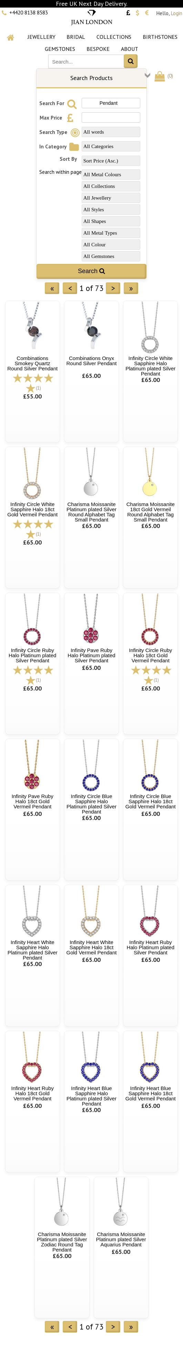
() (163, 75)
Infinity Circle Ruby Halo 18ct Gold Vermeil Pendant (150, 655)
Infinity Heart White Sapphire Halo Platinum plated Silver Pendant (33, 950)
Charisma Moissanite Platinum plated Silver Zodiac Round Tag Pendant (62, 1242)
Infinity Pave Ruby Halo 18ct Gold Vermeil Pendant (32, 801)
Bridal (76, 36)
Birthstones (160, 36)
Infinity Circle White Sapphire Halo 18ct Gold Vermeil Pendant (32, 509)
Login (176, 13)
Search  (91, 271)
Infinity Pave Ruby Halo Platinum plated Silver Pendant (91, 655)
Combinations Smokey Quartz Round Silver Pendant (32, 363)
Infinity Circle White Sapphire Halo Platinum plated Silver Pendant (150, 366)
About (129, 48)
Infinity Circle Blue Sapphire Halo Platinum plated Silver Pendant (91, 804)
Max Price (58, 118)
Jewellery (41, 36)
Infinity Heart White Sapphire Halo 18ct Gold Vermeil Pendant (92, 947)
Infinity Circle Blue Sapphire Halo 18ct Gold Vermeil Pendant (150, 801)
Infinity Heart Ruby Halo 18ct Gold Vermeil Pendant (32, 1093)
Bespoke (98, 48)
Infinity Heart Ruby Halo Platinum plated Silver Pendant (150, 947)
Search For (59, 103)
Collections (113, 36)
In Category (60, 146)
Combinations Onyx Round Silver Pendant (92, 360)
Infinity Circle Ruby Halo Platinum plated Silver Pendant (32, 655)
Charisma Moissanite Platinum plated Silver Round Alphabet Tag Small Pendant (91, 512)
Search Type (60, 132)
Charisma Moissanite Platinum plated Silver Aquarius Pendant (121, 1239)
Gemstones (60, 48)
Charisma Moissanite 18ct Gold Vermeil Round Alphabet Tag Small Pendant (150, 512)
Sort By (68, 159)
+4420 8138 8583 (28, 12)
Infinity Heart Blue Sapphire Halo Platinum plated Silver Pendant (91, 1096)
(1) (38, 388)
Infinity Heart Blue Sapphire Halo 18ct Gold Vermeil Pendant (150, 1093)
